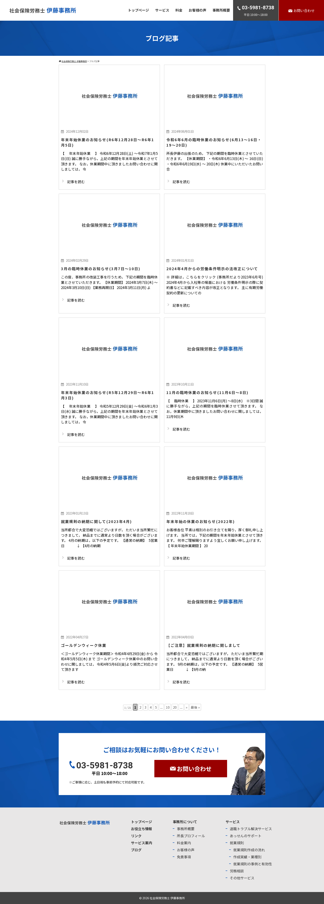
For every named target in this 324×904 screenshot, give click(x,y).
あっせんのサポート (245, 835)
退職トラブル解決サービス (251, 828)
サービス (162, 10)
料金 (178, 10)
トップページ (138, 10)
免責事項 (184, 857)
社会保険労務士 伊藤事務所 (167, 898)
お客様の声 (197, 10)
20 (175, 707)
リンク (136, 835)
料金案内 (184, 842)
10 (168, 707)
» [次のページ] (186, 707)
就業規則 (237, 842)
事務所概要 (221, 10)
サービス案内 (141, 842)
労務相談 (237, 871)
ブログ (136, 849)
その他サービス (242, 878)
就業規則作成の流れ (249, 849)
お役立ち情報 (141, 828)
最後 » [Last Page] (195, 707)
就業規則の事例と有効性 (252, 864)
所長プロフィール (191, 835)
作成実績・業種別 (247, 857)
